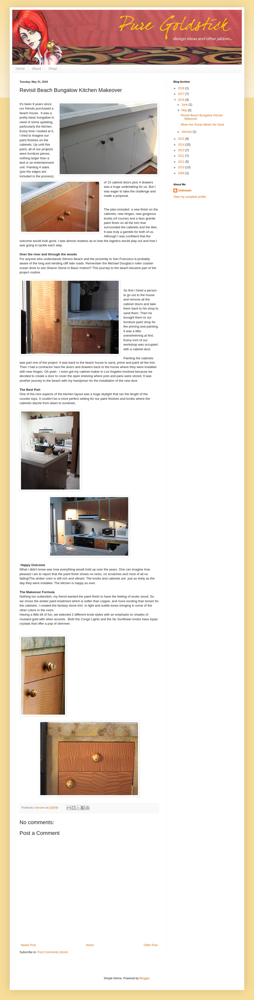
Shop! (52, 68)
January (187, 131)
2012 (181, 156)
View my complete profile (189, 197)
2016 (181, 99)
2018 (181, 88)
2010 (181, 167)
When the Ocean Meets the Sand (202, 124)
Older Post (151, 945)
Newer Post (28, 945)
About (36, 68)
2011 (181, 161)
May (184, 110)
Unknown (184, 190)
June (185, 104)
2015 (181, 138)
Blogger (144, 978)
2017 (181, 94)
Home (20, 68)
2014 (181, 144)
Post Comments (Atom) (52, 952)
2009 (181, 173)
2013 (181, 150)
